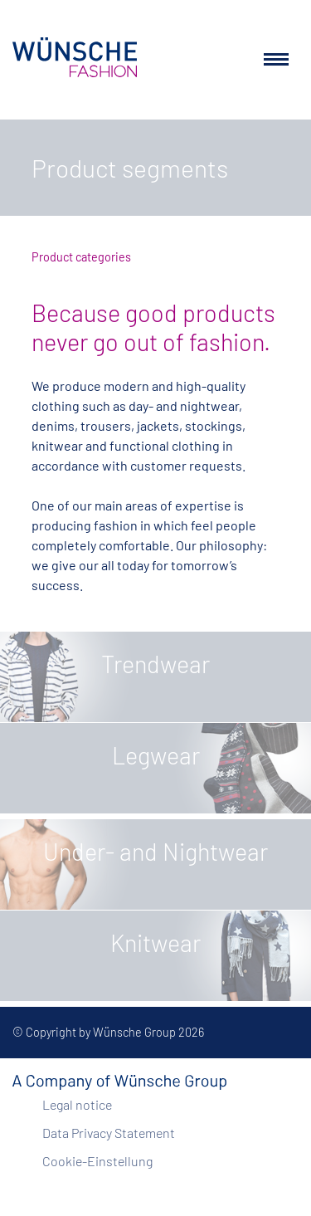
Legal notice (77, 1104)
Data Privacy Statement (108, 1132)
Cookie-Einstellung (97, 1161)
